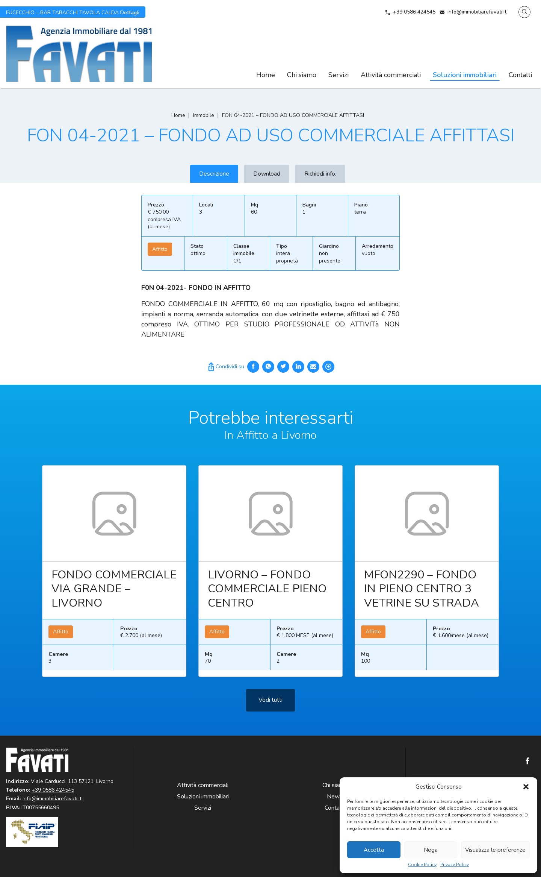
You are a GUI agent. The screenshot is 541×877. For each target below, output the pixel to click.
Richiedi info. (320, 174)
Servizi (338, 74)
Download (266, 174)
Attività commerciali (391, 74)
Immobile (203, 115)
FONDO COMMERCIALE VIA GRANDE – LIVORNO (114, 593)
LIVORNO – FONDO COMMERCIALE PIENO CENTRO (267, 593)
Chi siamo (301, 74)
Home (265, 74)
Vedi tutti (270, 704)
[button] (526, 787)
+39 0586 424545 (414, 11)
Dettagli (72, 12)
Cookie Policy (422, 865)
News (335, 796)
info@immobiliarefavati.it (476, 11)
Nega (431, 850)
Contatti (520, 74)
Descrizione (214, 174)
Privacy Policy (454, 865)
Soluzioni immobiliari (465, 74)
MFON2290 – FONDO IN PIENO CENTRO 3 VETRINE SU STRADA (421, 593)
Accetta (374, 850)
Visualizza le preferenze (495, 850)
